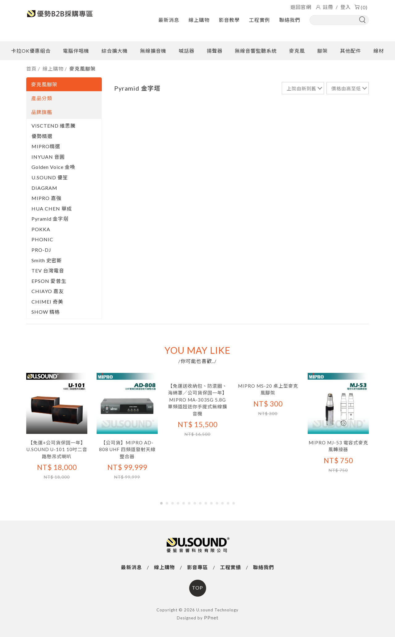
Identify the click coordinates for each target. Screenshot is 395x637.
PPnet (211, 617)
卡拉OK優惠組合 (31, 51)
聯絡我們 (289, 20)
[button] (161, 503)
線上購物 (199, 20)
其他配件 (350, 51)
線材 (378, 51)
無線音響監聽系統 (256, 51)
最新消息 (168, 20)
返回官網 (300, 7)
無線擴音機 (153, 51)
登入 (345, 7)
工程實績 (230, 567)
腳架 (322, 51)
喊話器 (186, 51)
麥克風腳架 (82, 68)
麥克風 (297, 51)
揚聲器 (214, 51)
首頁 (31, 68)
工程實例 (259, 20)
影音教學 (229, 20)
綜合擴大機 (115, 51)
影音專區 (197, 567)
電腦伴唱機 (76, 51)
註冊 (328, 7)
